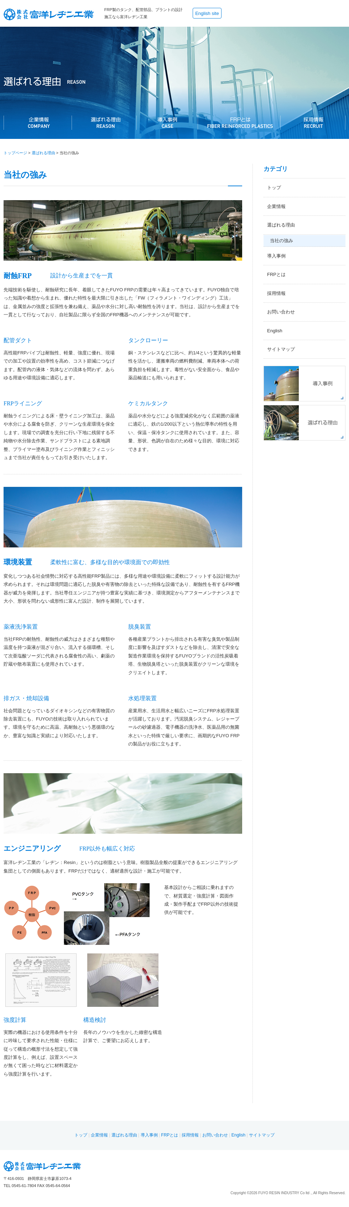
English (274, 330)
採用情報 (276, 293)
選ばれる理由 (43, 153)
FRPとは (276, 274)
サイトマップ (281, 349)
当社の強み (281, 240)
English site (207, 13)
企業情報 (276, 206)
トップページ (15, 153)
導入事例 (276, 256)
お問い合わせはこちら (322, 13)
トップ (274, 187)
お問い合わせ (281, 311)
